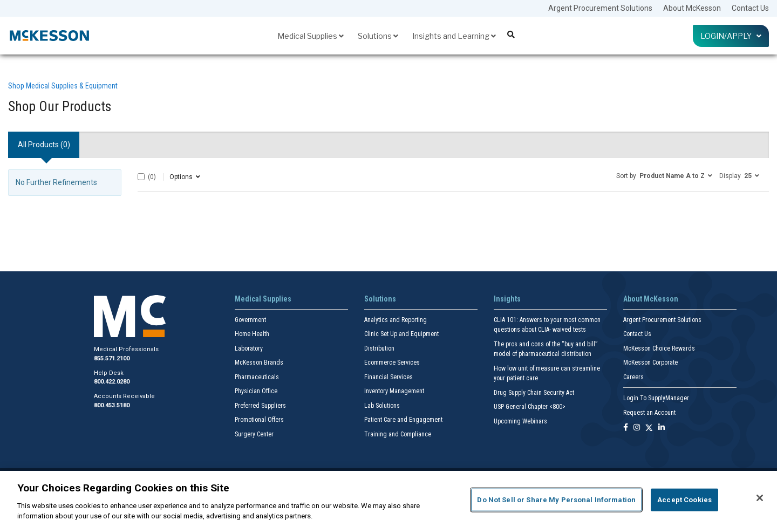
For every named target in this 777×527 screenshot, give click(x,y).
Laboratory (249, 348)
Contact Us (750, 8)
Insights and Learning (454, 35)
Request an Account (649, 412)
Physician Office (256, 391)
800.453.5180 (112, 405)
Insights (507, 299)
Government (250, 320)
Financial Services (388, 377)
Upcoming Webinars (520, 421)
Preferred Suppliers (260, 405)
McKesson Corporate (650, 362)
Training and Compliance (397, 434)
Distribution (379, 348)
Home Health (252, 334)
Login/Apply (730, 35)
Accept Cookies (684, 500)
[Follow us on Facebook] (625, 428)
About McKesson (692, 8)
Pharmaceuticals (257, 377)
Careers (633, 377)
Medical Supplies (310, 35)
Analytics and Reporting (395, 320)
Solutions (378, 35)
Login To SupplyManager (656, 398)
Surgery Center (254, 434)
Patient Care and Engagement (403, 419)
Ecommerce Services (392, 362)
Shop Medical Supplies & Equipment (63, 85)
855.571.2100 (112, 358)
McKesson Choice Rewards (659, 348)
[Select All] (141, 176)
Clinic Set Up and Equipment (401, 334)
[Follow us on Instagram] (636, 428)
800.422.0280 (112, 381)
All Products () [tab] (44, 144)
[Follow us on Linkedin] (661, 428)
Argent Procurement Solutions (600, 8)
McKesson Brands (259, 362)
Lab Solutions (382, 405)
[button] (664, 175)
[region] (388, 499)
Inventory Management (394, 391)
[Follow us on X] (649, 428)
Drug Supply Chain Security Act (534, 392)
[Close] (760, 498)
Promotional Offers (259, 419)
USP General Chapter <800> (529, 406)
